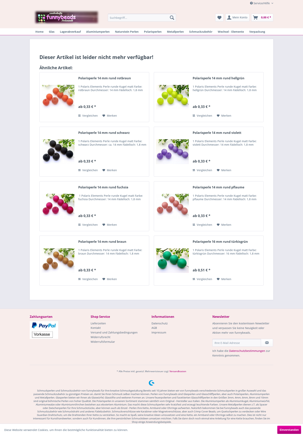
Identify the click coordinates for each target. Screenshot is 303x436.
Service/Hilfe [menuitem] (260, 3)
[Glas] (51, 31)
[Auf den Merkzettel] (109, 115)
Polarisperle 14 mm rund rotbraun (104, 78)
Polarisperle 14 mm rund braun (102, 242)
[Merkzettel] (219, 17)
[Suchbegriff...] (142, 17)
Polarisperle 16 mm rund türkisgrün (220, 242)
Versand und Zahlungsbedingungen (114, 332)
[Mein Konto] (237, 17)
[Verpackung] (257, 31)
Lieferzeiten (98, 323)
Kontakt (96, 328)
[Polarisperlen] (152, 31)
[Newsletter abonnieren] (267, 343)
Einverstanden (289, 430)
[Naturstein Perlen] (126, 31)
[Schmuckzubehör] (200, 31)
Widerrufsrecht (100, 337)
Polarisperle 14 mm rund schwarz (104, 133)
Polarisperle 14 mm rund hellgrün (218, 78)
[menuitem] (142, 17)
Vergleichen (88, 115)
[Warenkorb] (262, 17)
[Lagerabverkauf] (70, 31)
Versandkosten (177, 371)
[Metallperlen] (175, 31)
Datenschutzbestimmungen (247, 351)
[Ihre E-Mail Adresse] (236, 343)
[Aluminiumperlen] (97, 31)
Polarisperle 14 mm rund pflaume (218, 187)
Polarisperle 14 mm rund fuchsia (103, 187)
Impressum (159, 332)
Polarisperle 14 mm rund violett (217, 133)
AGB (154, 328)
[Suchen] (172, 17)
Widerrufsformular (103, 342)
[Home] (39, 31)
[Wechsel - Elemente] (231, 31)
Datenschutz (160, 323)
